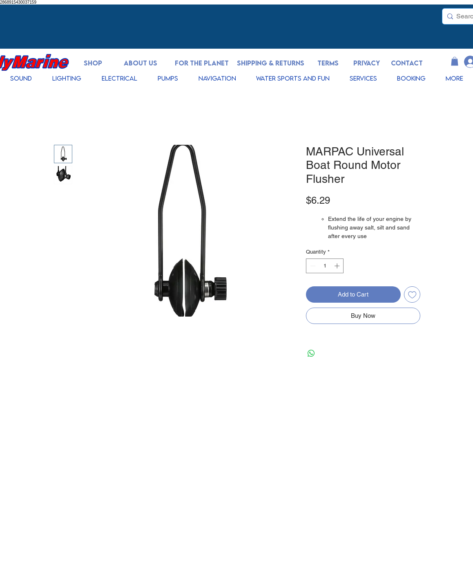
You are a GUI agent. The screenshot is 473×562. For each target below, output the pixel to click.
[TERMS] (328, 63)
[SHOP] (93, 63)
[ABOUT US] (140, 63)
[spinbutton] (325, 266)
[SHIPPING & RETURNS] (270, 63)
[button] (454, 61)
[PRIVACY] (366, 63)
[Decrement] (312, 266)
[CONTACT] (407, 63)
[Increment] (338, 266)
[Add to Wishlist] (412, 294)
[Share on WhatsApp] (311, 353)
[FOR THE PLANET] (202, 63)
